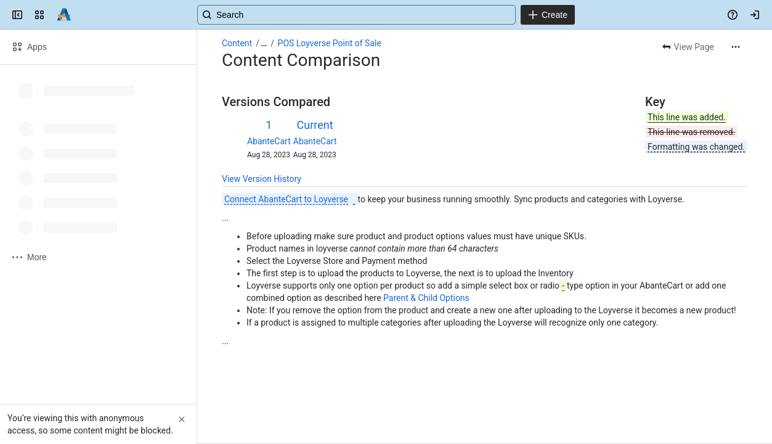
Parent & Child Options (426, 298)
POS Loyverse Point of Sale (329, 43)
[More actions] (735, 47)
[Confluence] (64, 15)
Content (237, 43)
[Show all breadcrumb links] (264, 43)
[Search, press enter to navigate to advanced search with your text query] (383, 15)
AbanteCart (269, 141)
